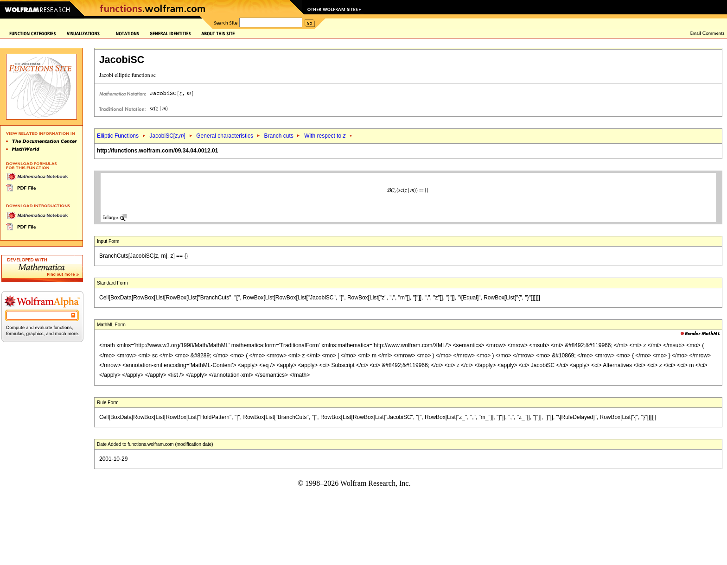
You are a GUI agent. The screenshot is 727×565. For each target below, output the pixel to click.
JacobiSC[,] (167, 136)
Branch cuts (278, 136)
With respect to (324, 136)
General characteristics (224, 136)
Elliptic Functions (118, 136)
